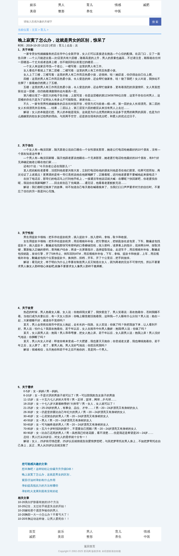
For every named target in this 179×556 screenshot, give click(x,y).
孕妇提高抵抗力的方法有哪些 (40, 485)
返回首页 (89, 546)
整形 (61, 11)
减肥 (146, 5)
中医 (118, 11)
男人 (61, 5)
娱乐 (33, 5)
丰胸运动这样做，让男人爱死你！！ (47, 518)
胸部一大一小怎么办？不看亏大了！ (47, 514)
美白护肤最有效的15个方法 (42, 502)
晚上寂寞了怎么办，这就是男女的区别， (47, 474)
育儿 (89, 5)
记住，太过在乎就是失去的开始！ (46, 506)
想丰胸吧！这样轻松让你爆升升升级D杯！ (48, 469)
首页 (32, 531)
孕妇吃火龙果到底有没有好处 (40, 491)
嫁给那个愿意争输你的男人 (41, 510)
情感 (118, 5)
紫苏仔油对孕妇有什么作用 (38, 480)
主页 (34, 29)
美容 (33, 11)
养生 (89, 11)
